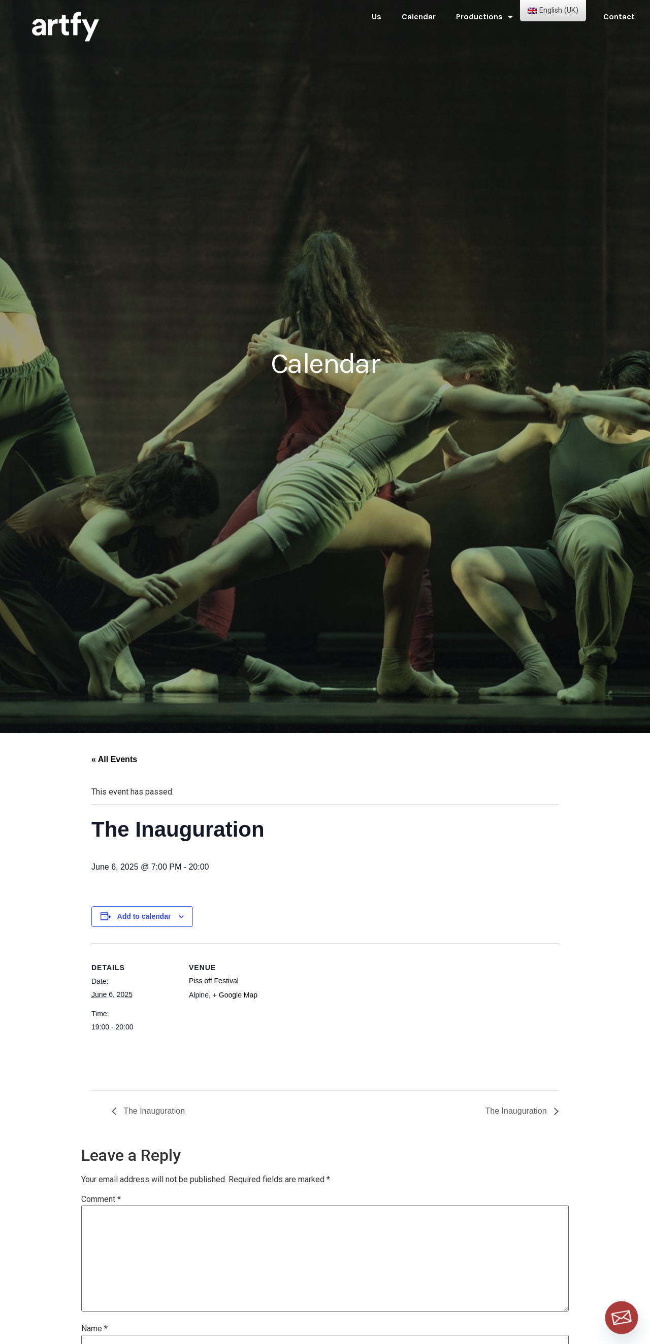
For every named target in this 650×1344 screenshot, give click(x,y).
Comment (101, 1199)
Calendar (419, 16)
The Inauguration (153, 1111)
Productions (484, 17)
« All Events (114, 759)
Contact (619, 16)
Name (94, 1329)
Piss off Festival (214, 981)
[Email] (621, 1317)
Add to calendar (144, 916)
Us (376, 16)
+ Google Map (235, 995)
